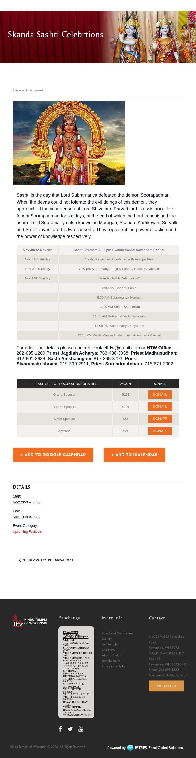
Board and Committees (117, 662)
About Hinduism (113, 684)
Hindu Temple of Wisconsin (39, 747)
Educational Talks (113, 695)
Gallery (107, 667)
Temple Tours (111, 690)
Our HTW (108, 679)
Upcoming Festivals (27, 532)
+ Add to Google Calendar (53, 455)
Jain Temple (110, 673)
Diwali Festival (68, 560)
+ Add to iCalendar (134, 455)
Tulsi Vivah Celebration (43, 560)
